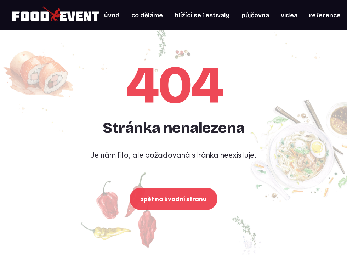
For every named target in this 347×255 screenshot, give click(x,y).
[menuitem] (112, 15)
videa (289, 15)
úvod (112, 15)
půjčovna (255, 15)
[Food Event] (55, 15)
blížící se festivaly (202, 15)
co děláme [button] (147, 15)
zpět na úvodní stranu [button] (173, 199)
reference (325, 15)
